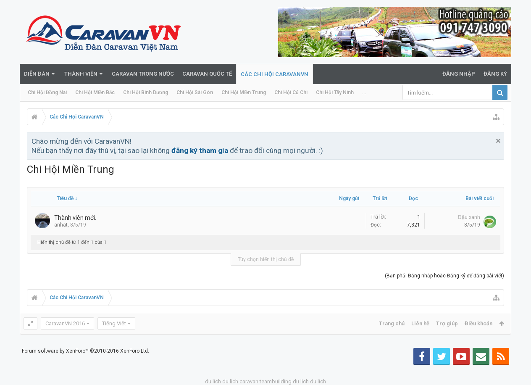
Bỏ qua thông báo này (498, 140)
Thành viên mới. (75, 217)
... (364, 92)
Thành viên (80, 74)
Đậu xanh (469, 217)
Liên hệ (420, 323)
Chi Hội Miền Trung (243, 92)
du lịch (230, 381)
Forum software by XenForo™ (85, 351)
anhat (61, 225)
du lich (213, 381)
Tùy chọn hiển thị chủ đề (266, 259)
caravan (248, 381)
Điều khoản (478, 323)
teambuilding (276, 381)
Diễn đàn (37, 74)
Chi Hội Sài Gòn (194, 92)
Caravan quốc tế (207, 74)
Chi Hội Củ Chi (291, 92)
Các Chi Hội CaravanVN (274, 74)
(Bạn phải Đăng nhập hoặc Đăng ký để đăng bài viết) (444, 276)
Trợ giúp (447, 323)
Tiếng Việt (114, 323)
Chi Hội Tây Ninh (335, 92)
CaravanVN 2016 (65, 323)
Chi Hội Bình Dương (145, 92)
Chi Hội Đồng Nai (47, 92)
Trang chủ (392, 323)
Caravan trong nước (143, 74)
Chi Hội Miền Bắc (95, 92)
